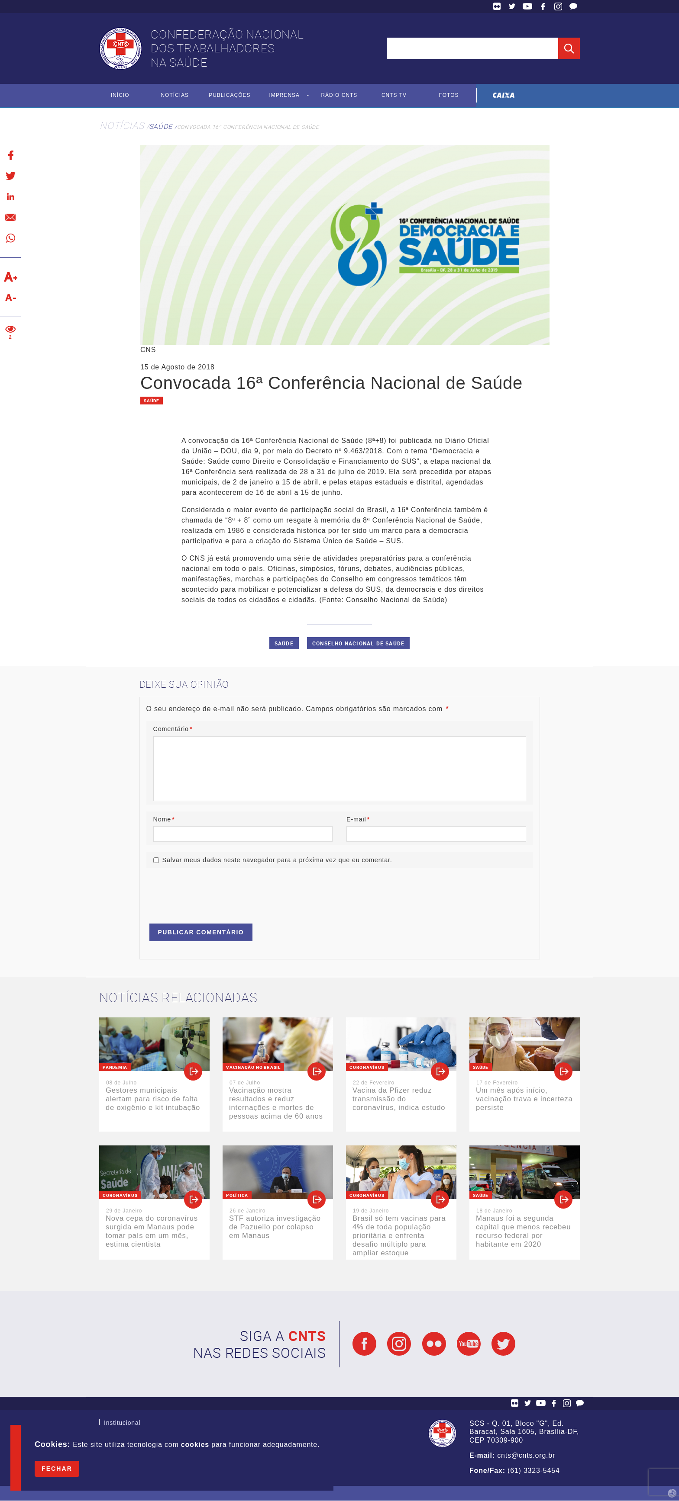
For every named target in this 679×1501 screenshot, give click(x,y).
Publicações (230, 96)
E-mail (358, 819)
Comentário (173, 728)
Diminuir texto (10, 297)
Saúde (160, 126)
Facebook (543, 6)
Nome (164, 819)
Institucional (122, 1424)
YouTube (527, 6)
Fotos (449, 96)
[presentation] (212, 892)
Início (120, 96)
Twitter (512, 6)
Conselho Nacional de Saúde (358, 643)
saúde (284, 643)
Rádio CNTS (339, 96)
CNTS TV (394, 96)
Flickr (497, 6)
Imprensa (284, 96)
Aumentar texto (10, 276)
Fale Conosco (573, 6)
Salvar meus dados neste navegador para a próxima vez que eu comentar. (277, 860)
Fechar (57, 1468)
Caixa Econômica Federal (503, 95)
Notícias (175, 96)
